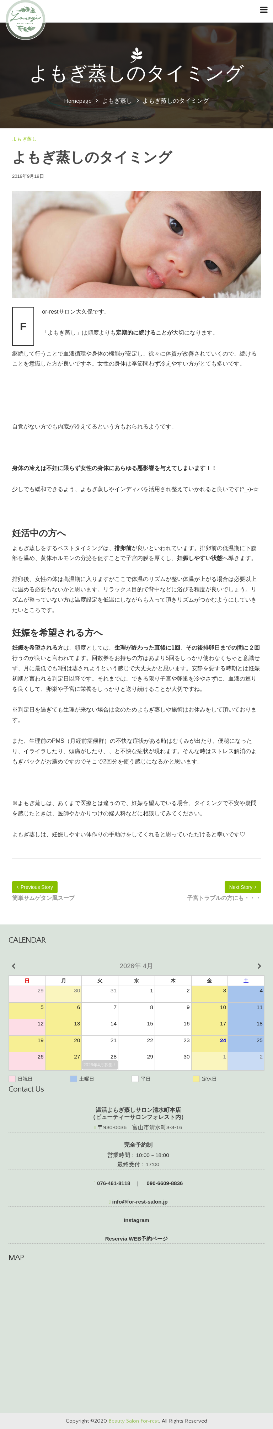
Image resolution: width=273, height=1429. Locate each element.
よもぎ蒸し (117, 101)
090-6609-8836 (164, 1183)
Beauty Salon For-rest (133, 1421)
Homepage (78, 101)
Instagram (136, 1220)
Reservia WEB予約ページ (136, 1239)
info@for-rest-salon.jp (138, 1202)
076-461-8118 (112, 1183)
